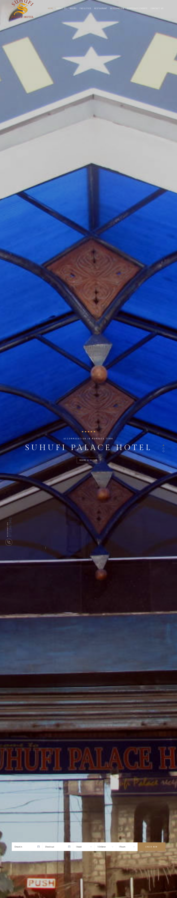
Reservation (117, 8)
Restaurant (100, 8)
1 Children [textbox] (101, 846)
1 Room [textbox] (122, 846)
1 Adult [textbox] (79, 846)
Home (50, 8)
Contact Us (157, 8)
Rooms (73, 8)
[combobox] (80, 846)
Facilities (85, 8)
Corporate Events (137, 8)
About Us (61, 8)
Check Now (151, 846)
